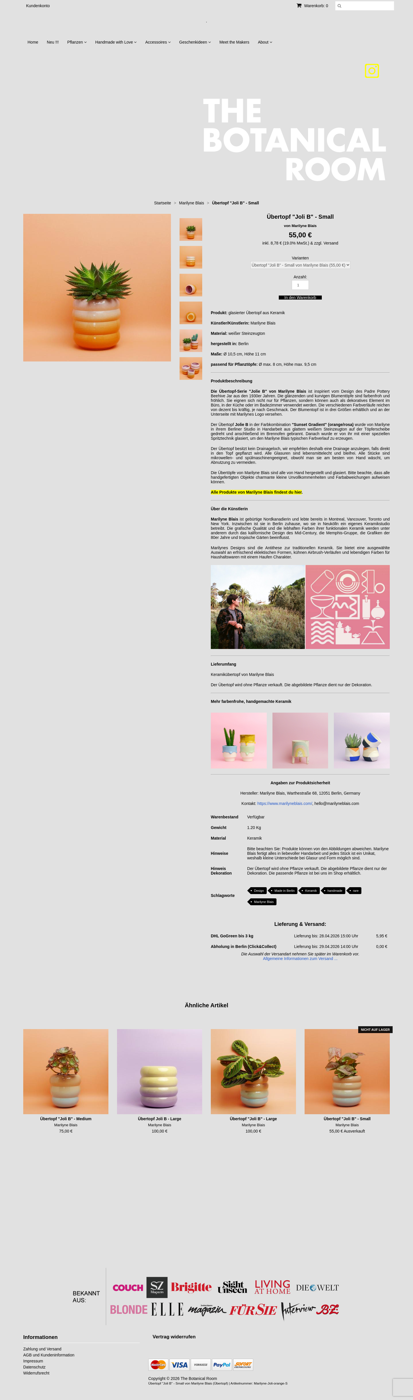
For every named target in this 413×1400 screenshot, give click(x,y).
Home (33, 42)
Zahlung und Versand (42, 1349)
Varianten (300, 258)
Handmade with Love (116, 42)
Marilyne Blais (264, 902)
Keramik (311, 890)
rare (356, 890)
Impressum (33, 1361)
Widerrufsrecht (36, 1373)
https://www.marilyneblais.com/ (284, 803)
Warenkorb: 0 (312, 5)
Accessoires (157, 42)
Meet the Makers (234, 42)
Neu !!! (53, 42)
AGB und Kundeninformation (48, 1355)
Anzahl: (300, 277)
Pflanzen (77, 42)
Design (259, 890)
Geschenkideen (195, 42)
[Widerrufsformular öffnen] (174, 1337)
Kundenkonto (38, 5)
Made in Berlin (284, 890)
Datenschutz (34, 1367)
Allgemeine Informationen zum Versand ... (300, 958)
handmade (335, 890)
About (265, 42)
